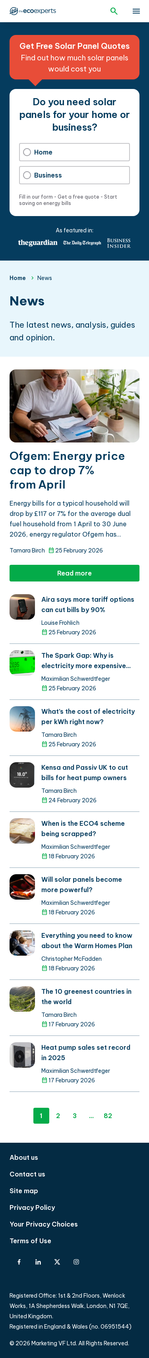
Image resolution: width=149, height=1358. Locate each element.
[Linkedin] (38, 1261)
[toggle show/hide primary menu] (136, 11)
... (91, 1116)
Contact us (27, 1174)
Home (37, 152)
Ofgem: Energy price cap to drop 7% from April (67, 470)
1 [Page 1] (41, 1116)
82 (108, 1116)
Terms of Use (30, 1241)
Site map (24, 1191)
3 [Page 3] (75, 1116)
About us (24, 1157)
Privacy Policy (32, 1207)
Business (42, 175)
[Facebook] (19, 1261)
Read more (74, 573)
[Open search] (114, 11)
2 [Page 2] (58, 1116)
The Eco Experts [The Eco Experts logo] (33, 11)
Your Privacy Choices (44, 1224)
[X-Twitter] (57, 1261)
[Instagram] (76, 1261)
